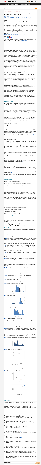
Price (13, 34)
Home (6, 4)
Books (16, 4)
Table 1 (6, 238)
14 (11, 172)
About (22, 4)
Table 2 (5, 252)
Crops (15, 34)
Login (35, 1)
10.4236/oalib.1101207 (9, 18)
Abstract (5, 20)
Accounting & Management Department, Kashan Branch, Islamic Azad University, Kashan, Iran (17, 17)
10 (16, 147)
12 (32, 158)
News (20, 4)
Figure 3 (5, 267)
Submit (29, 4)
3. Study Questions (8, 179)
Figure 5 (5, 326)
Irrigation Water (10, 34)
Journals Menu (7, 462)
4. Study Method (7, 190)
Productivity (6, 34)
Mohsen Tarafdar (6, 16)
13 (22, 161)
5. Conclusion (7, 400)
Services (25, 4)
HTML (15, 18)
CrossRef (20, 427)
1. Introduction (7, 46)
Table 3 (5, 269)
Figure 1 (5, 258)
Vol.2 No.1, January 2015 (16, 11)
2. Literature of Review (9, 101)
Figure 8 (5, 337)
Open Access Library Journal (8, 11)
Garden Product (18, 34)
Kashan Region (23, 34)
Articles (9, 4)
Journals (12, 4)
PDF (13, 18)
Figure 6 (5, 328)
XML (17, 18)
